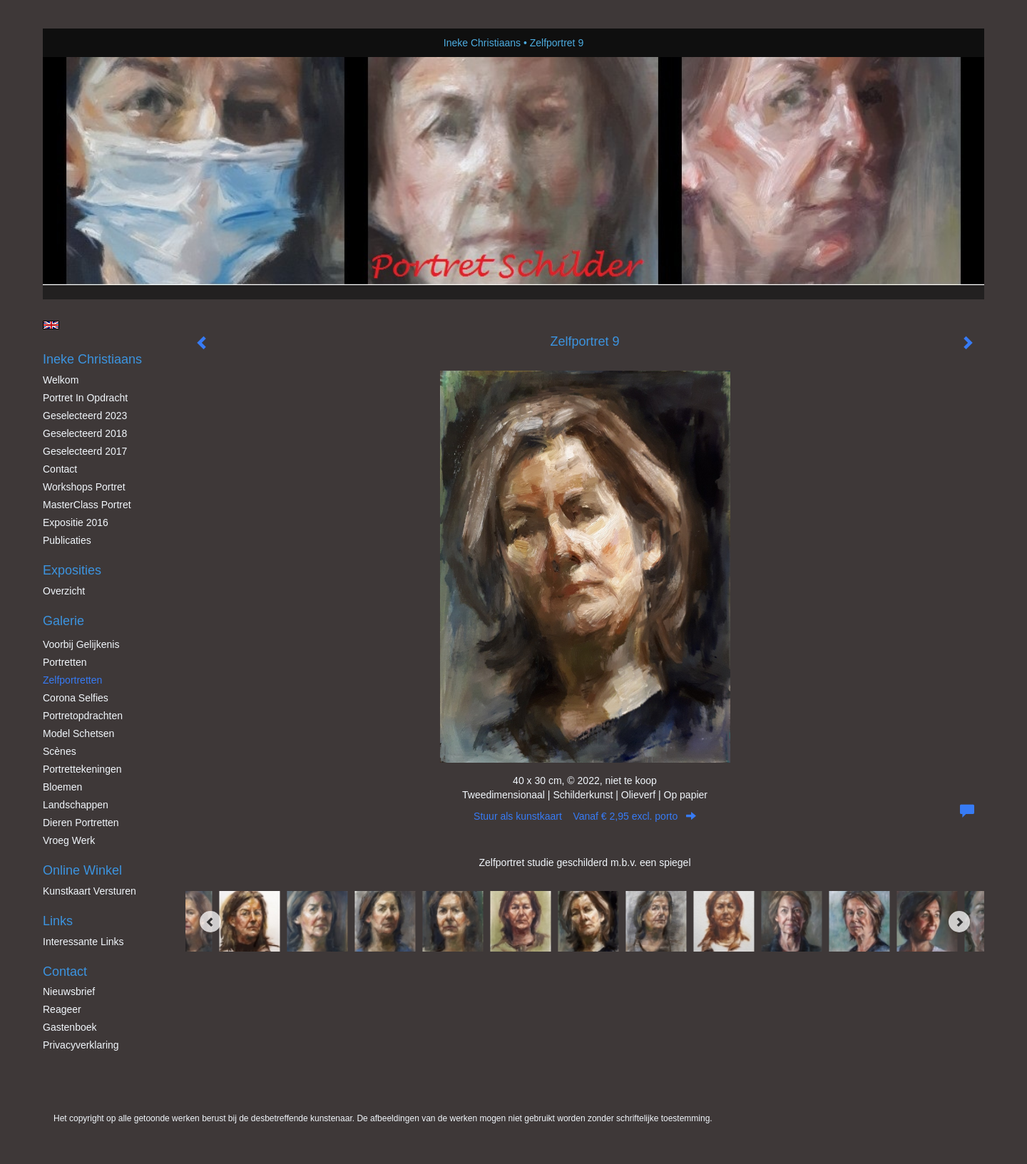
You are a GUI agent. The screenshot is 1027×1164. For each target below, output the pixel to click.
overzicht (64, 591)
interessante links (83, 941)
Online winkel (82, 870)
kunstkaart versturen (89, 891)
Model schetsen (78, 733)
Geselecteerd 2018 (85, 433)
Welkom (60, 380)
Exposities (72, 570)
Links (58, 921)
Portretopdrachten (83, 715)
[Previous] (210, 921)
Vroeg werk (69, 840)
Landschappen (75, 804)
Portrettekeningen (82, 769)
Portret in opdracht (85, 397)
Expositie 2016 (75, 522)
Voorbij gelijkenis (81, 644)
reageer (62, 1009)
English (51, 325)
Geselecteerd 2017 (85, 451)
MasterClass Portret (87, 504)
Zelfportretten (72, 680)
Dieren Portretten (81, 822)
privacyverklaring (81, 1045)
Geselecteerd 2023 (85, 415)
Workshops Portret (84, 487)
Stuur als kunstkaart (585, 816)
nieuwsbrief (69, 991)
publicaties (67, 540)
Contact (60, 469)
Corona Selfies (75, 698)
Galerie (63, 621)
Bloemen (62, 787)
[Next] (959, 921)
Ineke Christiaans (482, 42)
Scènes (59, 751)
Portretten (64, 662)
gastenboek (70, 1027)
